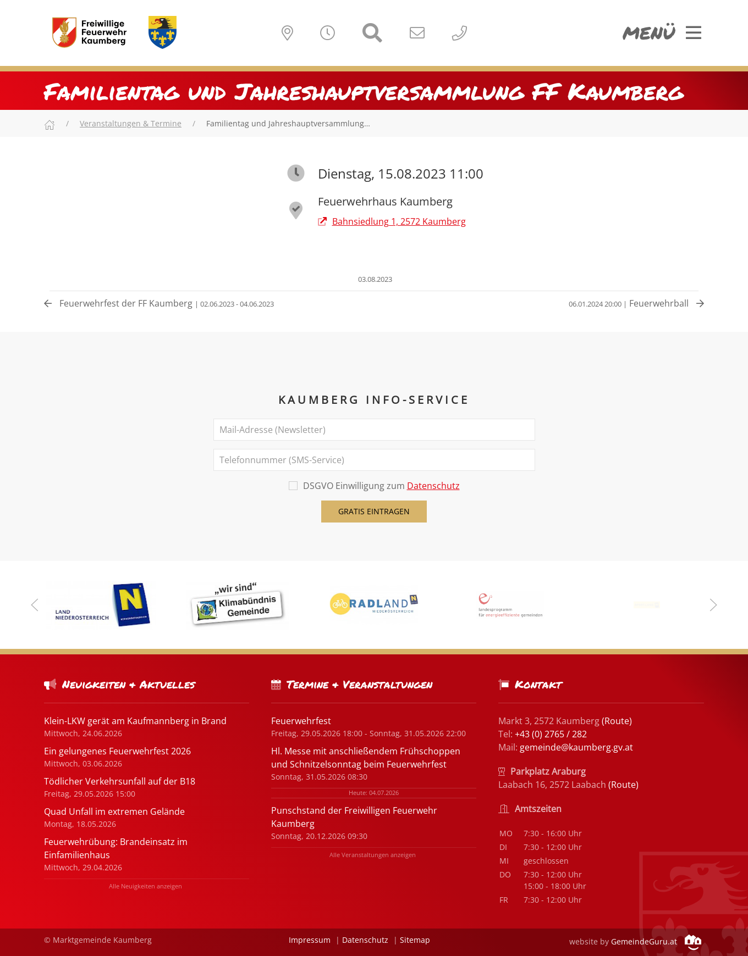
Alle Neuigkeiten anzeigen (145, 886)
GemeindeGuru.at (656, 941)
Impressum (310, 940)
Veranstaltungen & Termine (131, 123)
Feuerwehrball (636, 303)
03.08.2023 (374, 279)
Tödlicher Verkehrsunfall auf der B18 (119, 781)
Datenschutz (433, 486)
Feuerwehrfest (301, 721)
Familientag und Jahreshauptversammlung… (288, 123)
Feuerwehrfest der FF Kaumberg (159, 303)
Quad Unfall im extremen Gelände (114, 811)
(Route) (617, 721)
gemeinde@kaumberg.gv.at (576, 747)
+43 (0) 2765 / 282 (551, 734)
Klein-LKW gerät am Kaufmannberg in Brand (135, 721)
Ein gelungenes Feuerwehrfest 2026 (117, 751)
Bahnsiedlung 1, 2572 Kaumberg (392, 221)
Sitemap (415, 940)
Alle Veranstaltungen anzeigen (372, 855)
